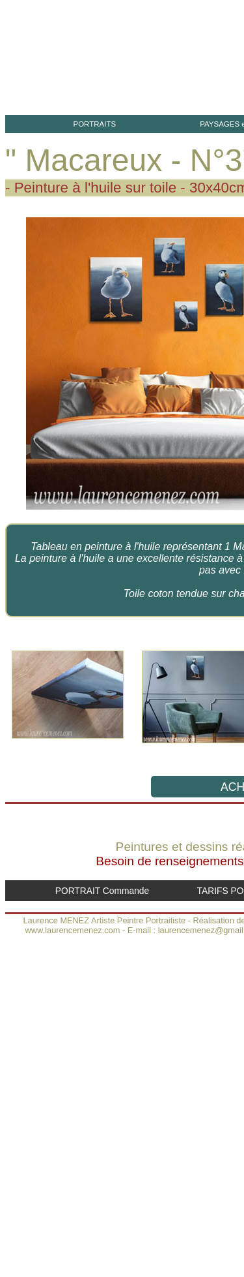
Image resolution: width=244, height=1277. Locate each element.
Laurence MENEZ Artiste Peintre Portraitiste (104, 920)
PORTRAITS (94, 124)
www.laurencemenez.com (72, 930)
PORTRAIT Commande (102, 890)
